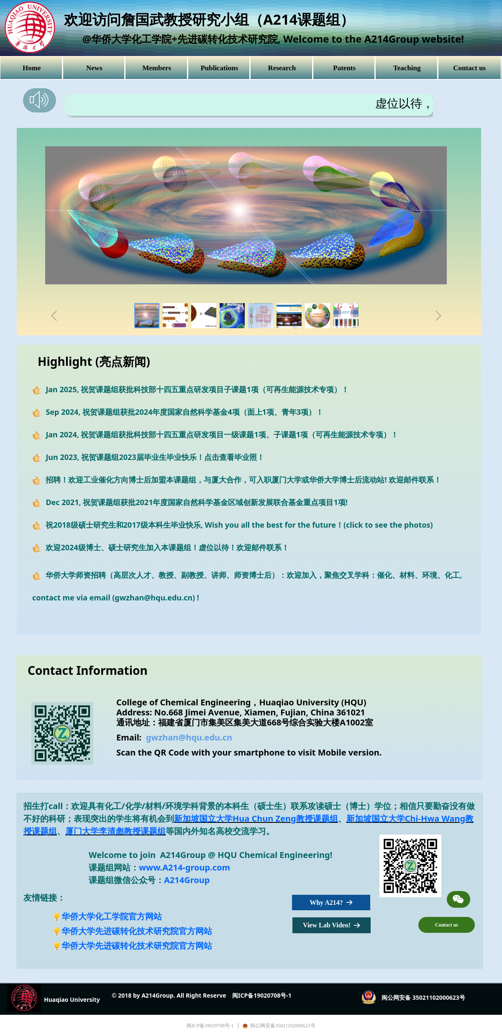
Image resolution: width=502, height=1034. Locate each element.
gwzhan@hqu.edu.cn (189, 737)
